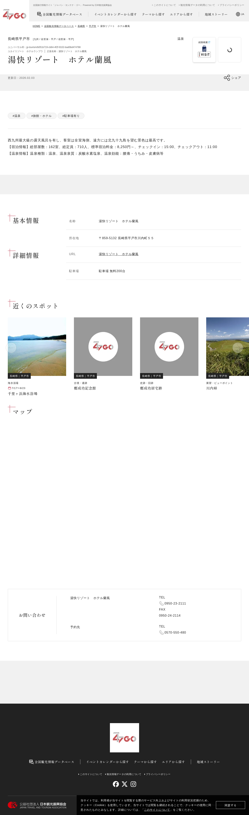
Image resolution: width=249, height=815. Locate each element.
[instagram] (133, 784)
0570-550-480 (175, 632)
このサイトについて (157, 809)
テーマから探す (153, 14)
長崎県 (81, 26)
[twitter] (124, 784)
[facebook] (115, 784)
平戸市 (92, 26)
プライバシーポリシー (232, 5)
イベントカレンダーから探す (115, 14)
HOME (36, 26)
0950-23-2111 (175, 603)
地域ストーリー (216, 14)
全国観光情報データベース (59, 14)
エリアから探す (181, 14)
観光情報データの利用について (198, 5)
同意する (230, 805)
